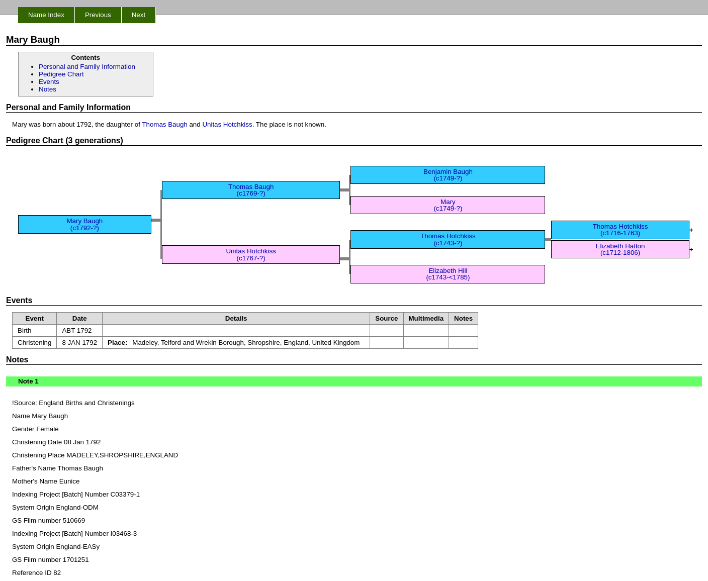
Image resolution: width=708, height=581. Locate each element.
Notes (47, 89)
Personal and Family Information (87, 66)
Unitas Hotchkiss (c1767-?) (251, 254)
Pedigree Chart (61, 74)
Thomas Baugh (164, 124)
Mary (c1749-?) (447, 205)
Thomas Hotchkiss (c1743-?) (448, 239)
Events (49, 81)
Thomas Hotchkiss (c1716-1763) (620, 230)
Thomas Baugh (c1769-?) (251, 190)
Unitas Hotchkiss (227, 124)
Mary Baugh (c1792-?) (84, 224)
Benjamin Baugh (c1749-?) (448, 175)
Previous (98, 15)
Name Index (46, 15)
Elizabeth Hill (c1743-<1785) (448, 274)
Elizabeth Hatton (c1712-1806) (620, 249)
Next (138, 15)
